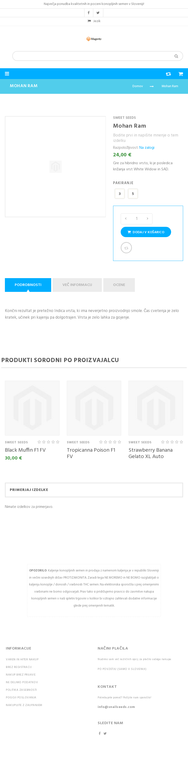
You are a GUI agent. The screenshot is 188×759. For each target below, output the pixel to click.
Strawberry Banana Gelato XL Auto (151, 453)
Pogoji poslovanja (21, 697)
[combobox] (97, 56)
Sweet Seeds (124, 118)
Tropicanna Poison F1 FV (91, 453)
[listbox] (148, 194)
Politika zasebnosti (21, 690)
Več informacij (77, 285)
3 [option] (120, 194)
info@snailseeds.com (116, 707)
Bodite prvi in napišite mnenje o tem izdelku (145, 138)
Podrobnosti (28, 285)
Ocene (119, 285)
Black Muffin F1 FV (25, 450)
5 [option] (133, 194)
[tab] (29, 285)
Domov (137, 86)
